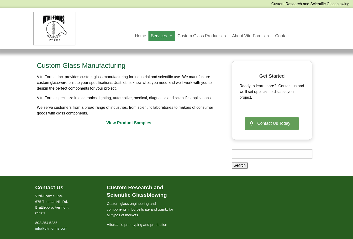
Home (140, 35)
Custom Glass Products (202, 36)
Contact (282, 35)
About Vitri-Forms (251, 36)
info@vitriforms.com (51, 228)
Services (162, 36)
